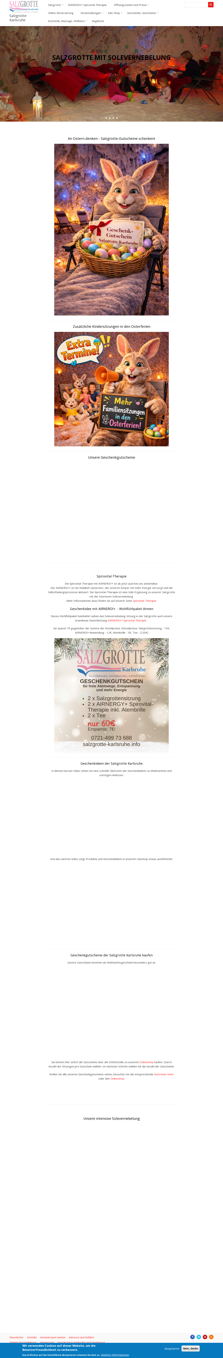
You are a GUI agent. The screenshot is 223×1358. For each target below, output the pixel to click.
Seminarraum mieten (53, 1337)
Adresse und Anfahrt (81, 1337)
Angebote (98, 21)
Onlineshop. (117, 1078)
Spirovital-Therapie (144, 600)
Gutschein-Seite (164, 1074)
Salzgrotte (56, 6)
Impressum (47, 1342)
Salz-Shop (115, 14)
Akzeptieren (171, 1348)
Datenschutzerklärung (23, 1342)
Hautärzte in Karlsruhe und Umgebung (81, 1342)
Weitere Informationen (115, 1355)
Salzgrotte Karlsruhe (17, 17)
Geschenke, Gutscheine (143, 14)
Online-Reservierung (60, 13)
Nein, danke (190, 1348)
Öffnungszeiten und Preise (132, 6)
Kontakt (32, 1337)
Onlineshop (147, 1062)
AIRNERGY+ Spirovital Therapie (87, 5)
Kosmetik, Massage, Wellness (68, 22)
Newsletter (16, 1337)
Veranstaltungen (92, 14)
